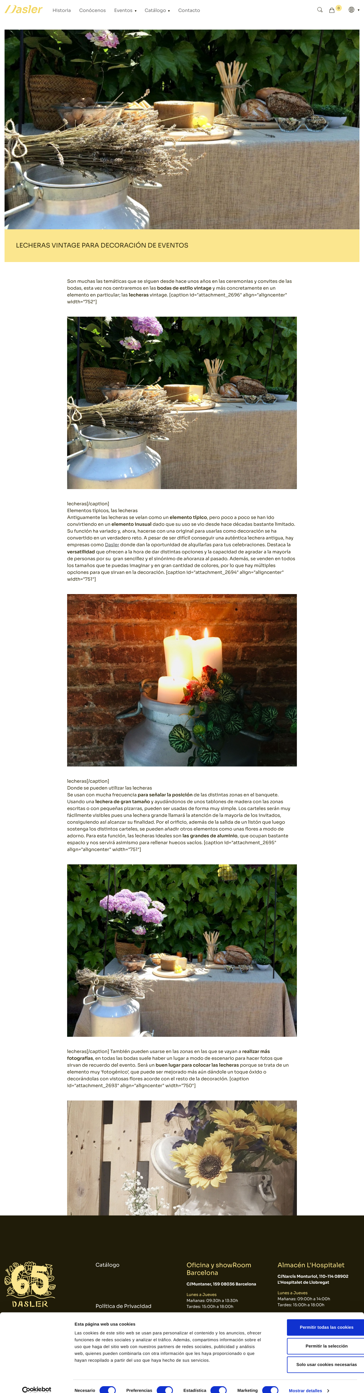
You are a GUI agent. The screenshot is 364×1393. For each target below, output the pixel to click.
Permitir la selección (316, 1337)
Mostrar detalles (305, 1381)
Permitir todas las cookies (317, 1318)
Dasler (112, 545)
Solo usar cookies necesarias (316, 1355)
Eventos (113, 10)
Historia (60, 10)
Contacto (170, 10)
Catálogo (141, 10)
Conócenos (86, 10)
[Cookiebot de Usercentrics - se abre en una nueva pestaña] (37, 1382)
